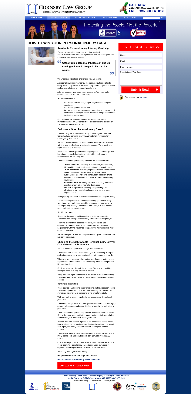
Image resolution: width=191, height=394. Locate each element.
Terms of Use (96, 381)
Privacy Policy (109, 381)
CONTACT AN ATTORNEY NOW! (74, 366)
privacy (143, 97)
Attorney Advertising (80, 381)
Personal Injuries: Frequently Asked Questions (78, 359)
